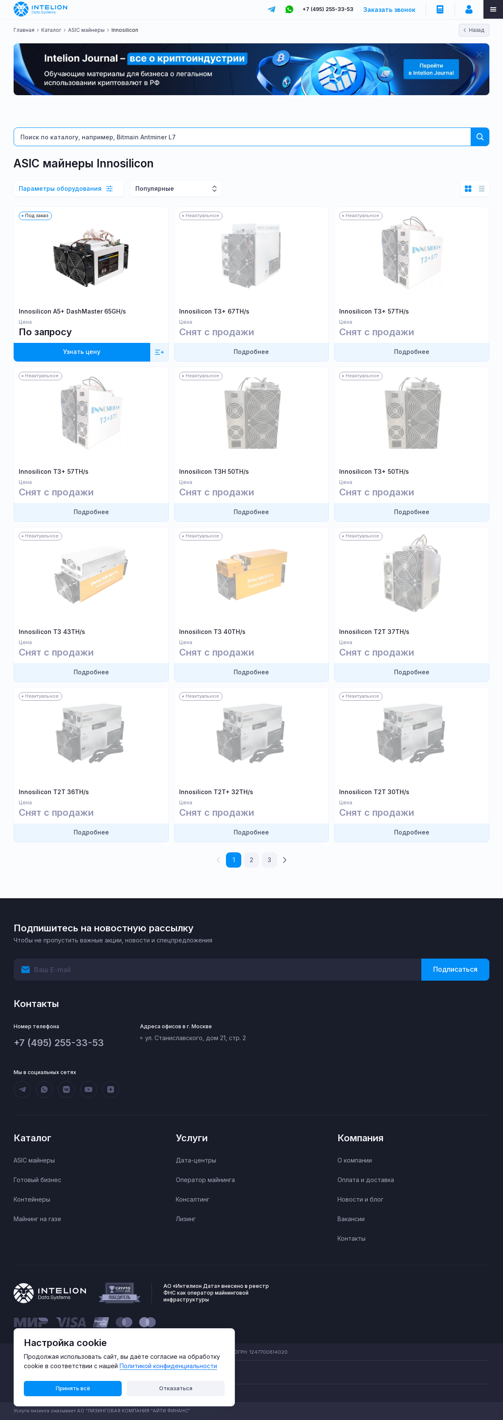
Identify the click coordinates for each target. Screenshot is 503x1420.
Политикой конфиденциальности (168, 1365)
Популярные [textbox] (154, 188)
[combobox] (176, 188)
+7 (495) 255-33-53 (328, 9)
